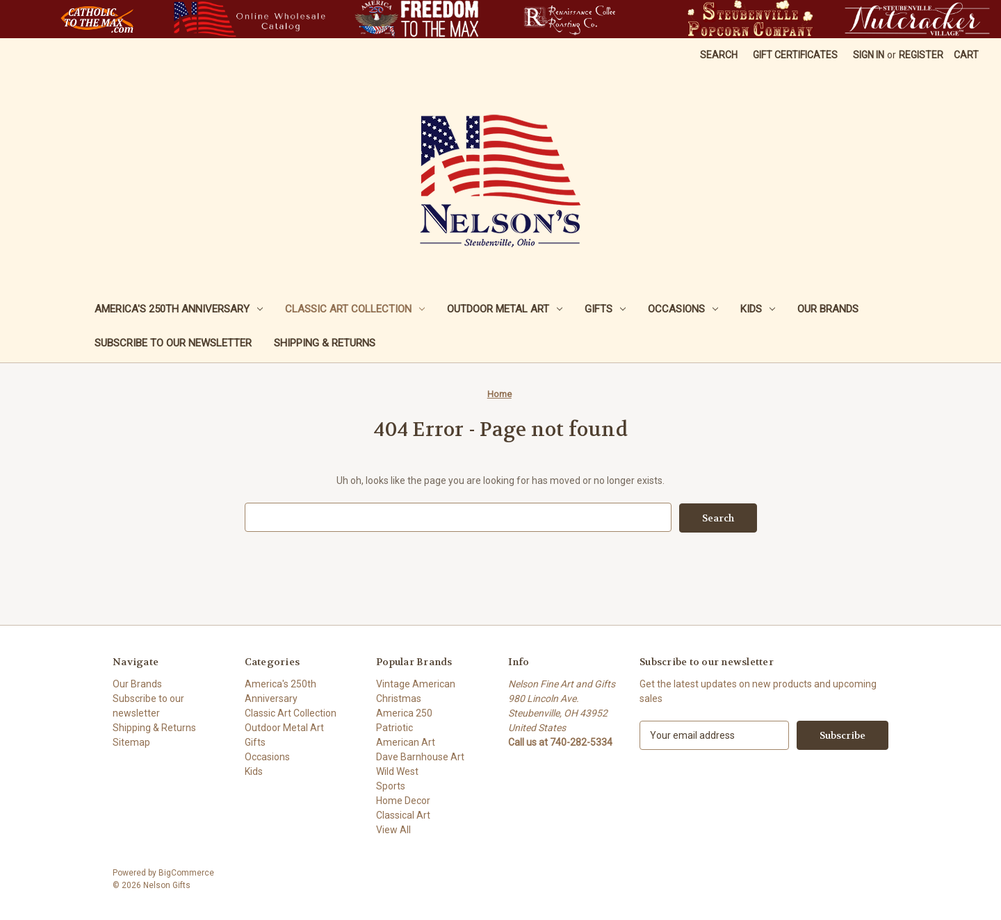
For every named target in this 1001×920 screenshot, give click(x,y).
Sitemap (131, 741)
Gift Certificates (795, 54)
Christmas (398, 697)
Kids (757, 309)
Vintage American (415, 683)
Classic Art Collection (355, 309)
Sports (390, 785)
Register (921, 54)
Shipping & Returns (324, 343)
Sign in (868, 54)
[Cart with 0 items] (966, 55)
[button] (97, 19)
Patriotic (394, 727)
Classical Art (403, 814)
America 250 (404, 712)
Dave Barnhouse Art (420, 756)
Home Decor (403, 799)
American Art (405, 741)
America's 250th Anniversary (179, 309)
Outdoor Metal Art (504, 309)
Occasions (683, 309)
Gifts (605, 309)
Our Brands (827, 309)
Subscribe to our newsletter (173, 343)
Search (719, 54)
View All (393, 829)
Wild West (397, 770)
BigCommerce (186, 872)
